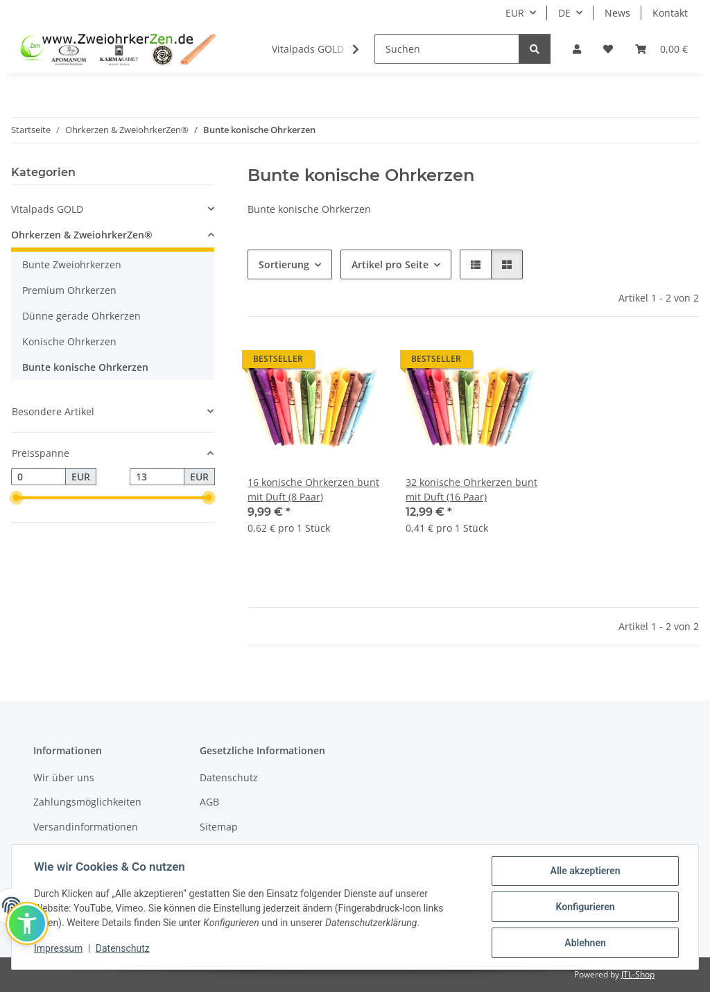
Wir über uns (63, 777)
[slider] (16, 498)
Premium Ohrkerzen (69, 290)
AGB (209, 801)
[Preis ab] (38, 477)
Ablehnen (584, 942)
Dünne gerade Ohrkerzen (81, 315)
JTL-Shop (638, 974)
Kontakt (670, 12)
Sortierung (284, 264)
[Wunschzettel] (608, 49)
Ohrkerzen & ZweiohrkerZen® (82, 234)
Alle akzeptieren (585, 870)
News (617, 12)
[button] (577, 49)
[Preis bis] (157, 477)
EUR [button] (514, 12)
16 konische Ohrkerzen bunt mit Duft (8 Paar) (313, 489)
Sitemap (219, 826)
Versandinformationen (85, 826)
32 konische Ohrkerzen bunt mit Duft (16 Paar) (471, 489)
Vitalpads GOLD (47, 209)
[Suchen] (446, 49)
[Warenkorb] (661, 49)
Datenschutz (123, 948)
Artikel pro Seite (390, 264)
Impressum (58, 948)
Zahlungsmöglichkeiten (87, 801)
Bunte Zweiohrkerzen (71, 264)
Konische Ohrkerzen (69, 341)
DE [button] (564, 12)
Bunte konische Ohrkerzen (85, 367)
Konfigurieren (584, 906)
